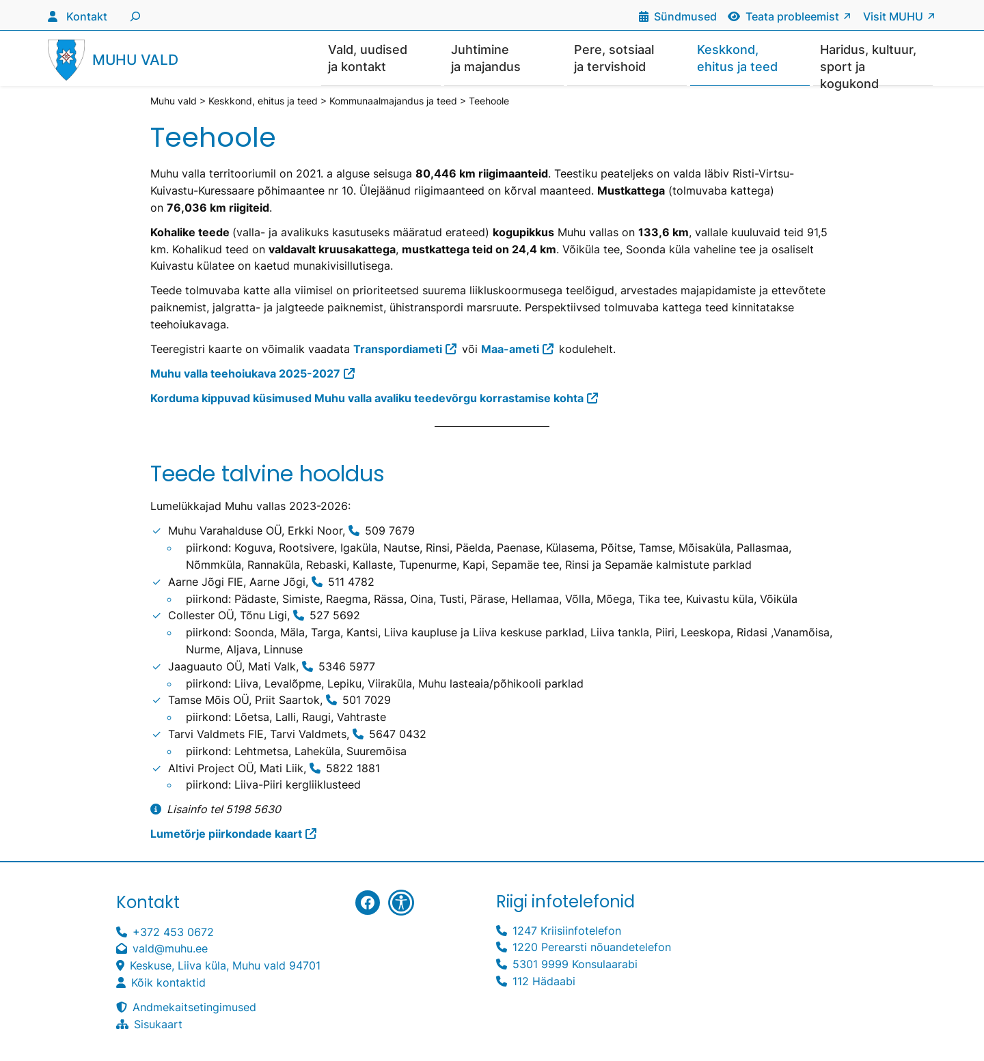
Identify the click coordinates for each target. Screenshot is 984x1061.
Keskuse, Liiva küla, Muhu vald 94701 (225, 966)
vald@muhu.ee (170, 949)
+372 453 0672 (173, 932)
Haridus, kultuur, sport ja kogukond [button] (868, 64)
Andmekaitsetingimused (194, 1008)
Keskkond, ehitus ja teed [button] (737, 58)
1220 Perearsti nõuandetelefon (591, 947)
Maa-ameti (510, 349)
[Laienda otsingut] (134, 15)
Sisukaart (158, 1025)
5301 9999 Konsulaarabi (575, 965)
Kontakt (86, 16)
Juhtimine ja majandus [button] (486, 58)
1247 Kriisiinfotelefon (566, 931)
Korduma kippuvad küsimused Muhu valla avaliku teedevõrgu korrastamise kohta (367, 399)
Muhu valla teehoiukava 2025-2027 (245, 374)
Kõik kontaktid (168, 983)
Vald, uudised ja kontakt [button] (367, 58)
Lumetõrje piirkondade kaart (226, 834)
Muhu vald (135, 60)
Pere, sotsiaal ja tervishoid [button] (614, 58)
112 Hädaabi (543, 982)
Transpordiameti (397, 349)
